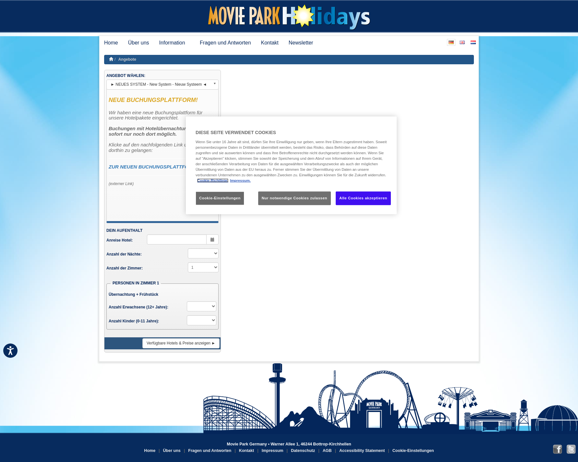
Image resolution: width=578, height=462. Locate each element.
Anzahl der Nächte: (124, 254)
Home (111, 42)
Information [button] (174, 42)
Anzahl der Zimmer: (124, 268)
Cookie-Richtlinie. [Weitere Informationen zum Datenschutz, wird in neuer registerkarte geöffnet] (212, 180)
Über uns (138, 42)
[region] (291, 165)
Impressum (272, 450)
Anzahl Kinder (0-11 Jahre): (134, 321)
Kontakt (270, 42)
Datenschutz (303, 450)
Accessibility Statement (362, 450)
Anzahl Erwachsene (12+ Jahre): (138, 307)
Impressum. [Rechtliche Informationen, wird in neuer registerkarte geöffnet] (240, 180)
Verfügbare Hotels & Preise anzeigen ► (181, 343)
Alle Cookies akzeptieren (363, 198)
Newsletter (301, 42)
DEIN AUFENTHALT (124, 230)
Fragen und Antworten (225, 42)
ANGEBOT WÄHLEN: (125, 75)
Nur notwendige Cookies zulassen (294, 198)
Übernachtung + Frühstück (133, 294)
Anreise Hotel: (119, 240)
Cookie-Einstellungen (413, 450)
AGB (327, 450)
